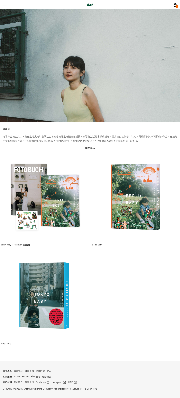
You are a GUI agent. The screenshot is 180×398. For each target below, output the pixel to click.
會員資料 (18, 370)
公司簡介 (18, 382)
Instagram (59, 382)
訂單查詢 (29, 370)
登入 (49, 370)
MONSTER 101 (21, 376)
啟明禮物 (35, 376)
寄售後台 (46, 376)
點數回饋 (40, 370)
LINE (72, 382)
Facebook (43, 382)
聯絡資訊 (29, 382)
